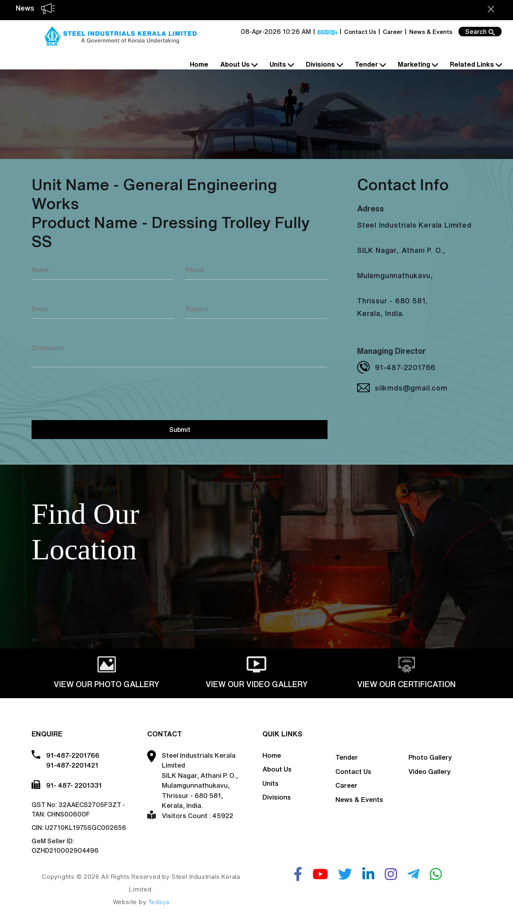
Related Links (475, 64)
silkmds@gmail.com (411, 387)
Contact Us (360, 32)
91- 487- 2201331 (74, 785)
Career (393, 32)
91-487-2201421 (72, 765)
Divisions (323, 64)
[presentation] (92, 392)
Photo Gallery (430, 757)
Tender (369, 64)
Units (281, 64)
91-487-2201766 (405, 367)
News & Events (430, 32)
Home (199, 64)
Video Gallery (429, 771)
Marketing (417, 64)
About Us (238, 64)
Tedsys (159, 902)
